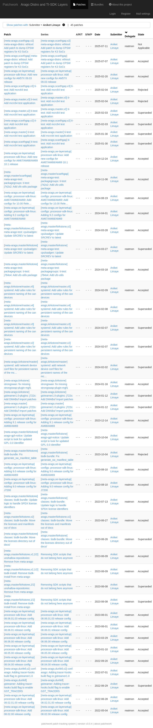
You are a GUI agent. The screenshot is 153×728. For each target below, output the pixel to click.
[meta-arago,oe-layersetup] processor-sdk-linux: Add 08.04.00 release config (19, 661)
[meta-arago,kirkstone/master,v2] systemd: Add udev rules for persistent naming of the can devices (20, 346)
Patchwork (10, 4)
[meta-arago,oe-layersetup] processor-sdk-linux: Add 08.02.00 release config (19, 710)
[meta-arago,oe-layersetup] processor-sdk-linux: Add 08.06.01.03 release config (19, 615)
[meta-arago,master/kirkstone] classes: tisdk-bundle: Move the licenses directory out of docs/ (56, 539)
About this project (120, 4)
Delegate (130, 36)
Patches (79, 4)
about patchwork (103, 723)
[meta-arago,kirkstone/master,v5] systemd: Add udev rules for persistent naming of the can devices (20, 290)
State (141, 34)
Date (97, 34)
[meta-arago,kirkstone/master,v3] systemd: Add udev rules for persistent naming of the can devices (20, 328)
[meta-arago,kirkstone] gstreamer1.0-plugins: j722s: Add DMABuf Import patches (20, 396)
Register (126, 13)
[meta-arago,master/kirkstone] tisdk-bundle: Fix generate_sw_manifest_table (21, 454)
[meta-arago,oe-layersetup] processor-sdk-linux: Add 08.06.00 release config (19, 638)
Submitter (116, 34)
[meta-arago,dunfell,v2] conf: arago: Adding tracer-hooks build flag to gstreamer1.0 (20, 672)
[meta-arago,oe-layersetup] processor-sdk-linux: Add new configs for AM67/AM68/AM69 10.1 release (56, 158)
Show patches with (17, 25)
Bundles (97, 4)
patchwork (46, 723)
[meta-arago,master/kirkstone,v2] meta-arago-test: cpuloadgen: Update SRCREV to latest (56, 230)
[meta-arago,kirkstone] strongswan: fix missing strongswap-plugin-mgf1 (17, 384)
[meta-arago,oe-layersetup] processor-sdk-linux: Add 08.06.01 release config (19, 626)
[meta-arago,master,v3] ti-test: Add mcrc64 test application (55, 101)
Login (113, 13)
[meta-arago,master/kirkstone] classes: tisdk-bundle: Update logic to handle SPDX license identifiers (54, 501)
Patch (7, 34)
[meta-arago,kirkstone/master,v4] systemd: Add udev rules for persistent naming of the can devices (20, 309)
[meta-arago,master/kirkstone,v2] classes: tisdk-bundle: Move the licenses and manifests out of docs (19, 520)
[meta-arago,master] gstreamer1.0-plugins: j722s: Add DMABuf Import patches (20, 407)
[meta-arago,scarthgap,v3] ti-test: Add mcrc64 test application (20, 90)
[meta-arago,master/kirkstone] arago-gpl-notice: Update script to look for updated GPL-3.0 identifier (55, 437)
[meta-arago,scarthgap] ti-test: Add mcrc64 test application (55, 143)
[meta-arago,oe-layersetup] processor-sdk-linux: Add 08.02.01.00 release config (19, 699)
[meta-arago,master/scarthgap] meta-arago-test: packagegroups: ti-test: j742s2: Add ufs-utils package (20, 179)
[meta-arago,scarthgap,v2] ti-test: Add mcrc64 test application (20, 124)
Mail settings (143, 13)
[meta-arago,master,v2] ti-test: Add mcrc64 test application (55, 113)
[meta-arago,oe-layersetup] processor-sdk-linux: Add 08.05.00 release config (19, 649)
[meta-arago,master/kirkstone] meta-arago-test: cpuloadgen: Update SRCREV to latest (21, 249)
